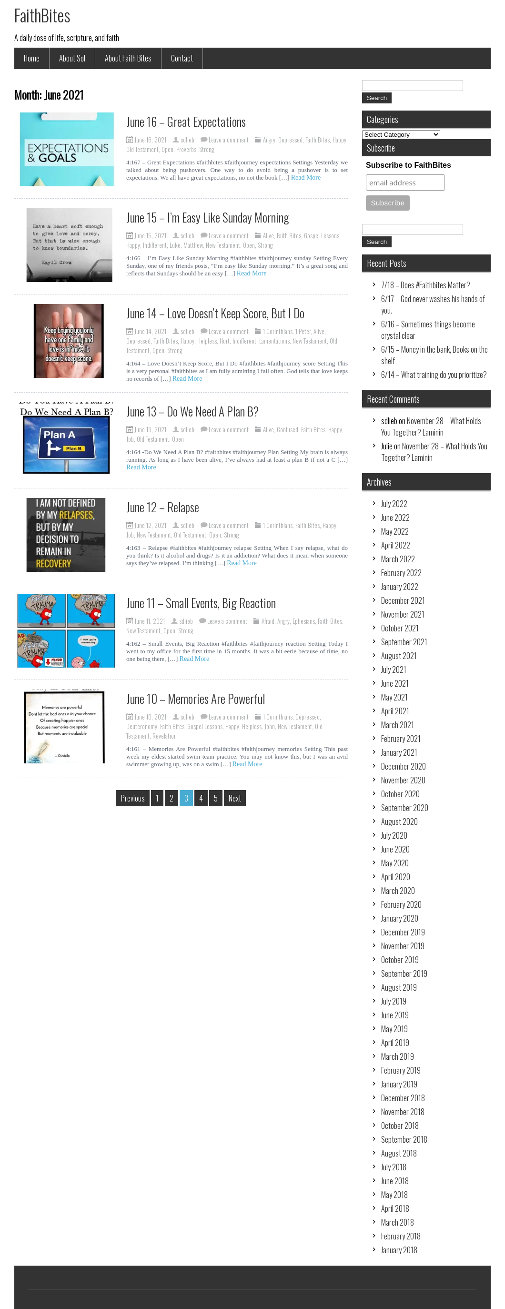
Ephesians (304, 621)
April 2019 (395, 1042)
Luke (175, 245)
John (269, 726)
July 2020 (394, 835)
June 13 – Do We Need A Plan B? (192, 411)
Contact (182, 58)
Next (235, 798)
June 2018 (395, 1181)
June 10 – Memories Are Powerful (195, 698)
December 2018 (403, 1098)
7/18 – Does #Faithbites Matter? (425, 285)
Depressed (290, 139)
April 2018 (395, 1208)
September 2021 (404, 642)
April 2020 (395, 877)
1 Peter (303, 331)
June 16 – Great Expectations (186, 121)
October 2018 (400, 1125)
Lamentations (274, 340)
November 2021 (402, 614)
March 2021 (397, 725)
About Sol (72, 58)
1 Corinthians (278, 331)
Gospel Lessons (321, 235)
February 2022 (401, 572)
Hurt (225, 340)
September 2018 (404, 1139)
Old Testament (142, 149)
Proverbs (186, 149)
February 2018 (401, 1236)
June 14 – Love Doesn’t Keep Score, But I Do (215, 313)
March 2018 (397, 1222)
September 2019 (404, 973)
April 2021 (395, 711)
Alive (268, 235)
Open (167, 149)
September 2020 (404, 807)
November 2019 (402, 946)
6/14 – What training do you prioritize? (434, 374)
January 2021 (399, 752)
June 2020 (395, 849)
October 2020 (400, 794)
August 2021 (399, 655)
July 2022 (394, 503)
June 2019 (395, 1015)
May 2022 (395, 531)
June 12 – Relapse (162, 507)
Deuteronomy (141, 726)
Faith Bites (317, 139)
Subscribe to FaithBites (408, 165)
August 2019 (399, 987)
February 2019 (401, 1070)
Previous (133, 798)
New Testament (223, 245)
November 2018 (402, 1111)
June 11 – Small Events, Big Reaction (201, 602)
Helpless (207, 340)
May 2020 (395, 863)
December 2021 (403, 600)
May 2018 (394, 1194)
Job (130, 439)
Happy (339, 139)
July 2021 (393, 669)
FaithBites (42, 14)
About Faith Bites (128, 58)
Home (32, 58)
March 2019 (397, 1056)
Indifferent (155, 245)
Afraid (268, 621)
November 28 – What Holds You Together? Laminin (431, 426)
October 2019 (400, 959)
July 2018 (393, 1167)
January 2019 (399, 1084)
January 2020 (399, 918)
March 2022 (398, 559)
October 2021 (400, 628)
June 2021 (395, 683)
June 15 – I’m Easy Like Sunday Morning (207, 217)
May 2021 (394, 697)
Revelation (164, 736)
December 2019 (403, 932)
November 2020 (403, 780)
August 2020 (399, 821)
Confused (287, 429)
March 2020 (398, 890)
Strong (206, 149)
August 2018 (399, 1153)
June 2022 (395, 517)
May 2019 (394, 1029)
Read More (306, 177)
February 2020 (401, 904)
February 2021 (401, 738)
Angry (269, 139)
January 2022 (399, 586)
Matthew (193, 245)
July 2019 (393, 1001)
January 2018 (399, 1250)
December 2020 (403, 766)
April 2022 (395, 545)
